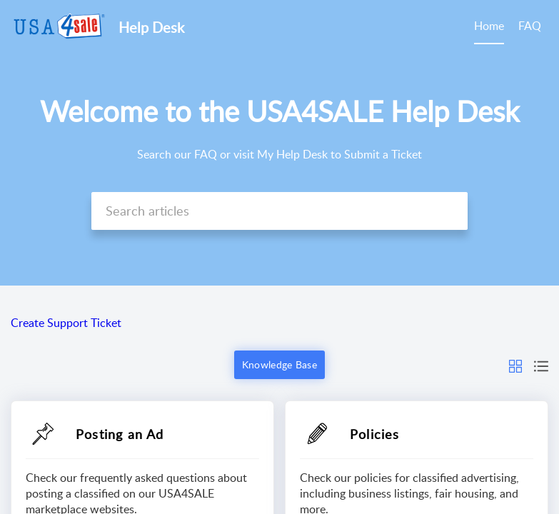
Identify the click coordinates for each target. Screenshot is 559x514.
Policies (375, 434)
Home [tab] (489, 26)
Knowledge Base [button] (279, 364)
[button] (515, 365)
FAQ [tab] (529, 26)
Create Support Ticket (66, 323)
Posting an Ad (120, 434)
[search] (279, 211)
